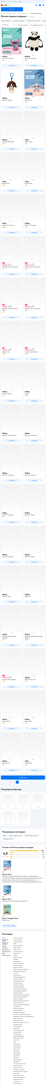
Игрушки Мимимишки (19, 1030)
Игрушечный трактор (19, 985)
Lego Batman (17, 1028)
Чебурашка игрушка (18, 1038)
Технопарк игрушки (18, 951)
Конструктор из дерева (19, 1069)
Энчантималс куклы (18, 938)
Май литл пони (17, 949)
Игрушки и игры (11, 13)
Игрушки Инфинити (18, 945)
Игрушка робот (17, 1006)
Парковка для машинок (19, 981)
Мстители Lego (17, 1034)
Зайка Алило (17, 953)
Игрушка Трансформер (19, 1036)
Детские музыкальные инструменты (22, 1014)
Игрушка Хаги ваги (18, 1024)
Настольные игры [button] (6, 951)
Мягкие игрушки (23, 13)
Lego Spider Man (17, 1032)
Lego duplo (16, 1057)
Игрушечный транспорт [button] (5, 943)
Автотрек (16, 973)
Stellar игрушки (17, 947)
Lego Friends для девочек (20, 1077)
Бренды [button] (4, 937)
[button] (12, 9)
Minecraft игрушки (18, 1010)
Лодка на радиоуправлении (20, 991)
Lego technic (17, 1055)
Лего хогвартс (17, 1053)
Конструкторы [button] (5, 949)
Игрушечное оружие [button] (5, 940)
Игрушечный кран (18, 983)
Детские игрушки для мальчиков (21, 1000)
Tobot (15, 943)
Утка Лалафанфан (18, 1026)
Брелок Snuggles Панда (10, 918)
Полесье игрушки (18, 939)
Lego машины (17, 1081)
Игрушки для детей (18, 993)
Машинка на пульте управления (21, 969)
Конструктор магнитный (19, 1063)
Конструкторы (17, 1046)
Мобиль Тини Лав (18, 1018)
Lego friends (16, 1061)
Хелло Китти (17, 1040)
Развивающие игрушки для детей (21, 995)
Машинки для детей (18, 965)
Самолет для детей (18, 979)
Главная (3, 13)
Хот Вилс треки (17, 975)
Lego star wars (17, 1051)
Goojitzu (16, 955)
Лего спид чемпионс (19, 1075)
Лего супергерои (18, 1059)
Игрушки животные (18, 1020)
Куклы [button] (3, 953)
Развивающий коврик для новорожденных (24, 1016)
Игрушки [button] (4, 946)
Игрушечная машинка (19, 1008)
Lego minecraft (17, 1048)
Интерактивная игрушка (19, 1012)
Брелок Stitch (7, 874)
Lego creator (16, 1073)
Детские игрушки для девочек (21, 996)
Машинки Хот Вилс (18, 967)
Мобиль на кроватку (18, 998)
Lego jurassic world (18, 1067)
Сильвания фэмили (18, 941)
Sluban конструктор (18, 1079)
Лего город (16, 1050)
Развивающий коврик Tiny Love (21, 1022)
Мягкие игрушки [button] (6, 955)
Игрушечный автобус (19, 987)
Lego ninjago (17, 1044)
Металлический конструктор (21, 1071)
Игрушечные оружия (19, 963)
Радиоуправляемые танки (20, 977)
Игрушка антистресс (18, 1002)
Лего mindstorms (18, 1083)
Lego (15, 1042)
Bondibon (16, 959)
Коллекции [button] (4, 947)
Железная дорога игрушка (20, 971)
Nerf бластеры (17, 961)
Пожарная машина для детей (20, 989)
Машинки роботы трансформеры (22, 1004)
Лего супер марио (18, 1065)
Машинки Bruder (18, 957)
